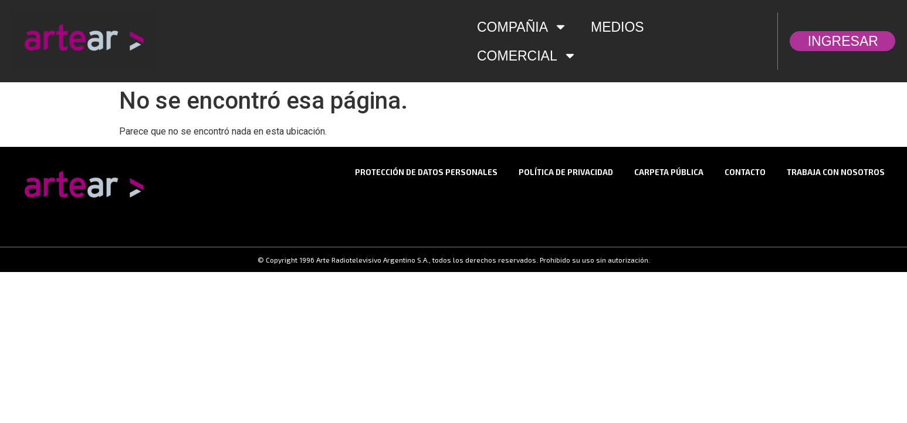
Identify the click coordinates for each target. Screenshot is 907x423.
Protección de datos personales (426, 172)
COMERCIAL (527, 55)
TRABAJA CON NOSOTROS (836, 172)
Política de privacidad (566, 172)
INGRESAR (846, 41)
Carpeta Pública (668, 172)
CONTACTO (745, 172)
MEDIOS (617, 27)
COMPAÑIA (522, 26)
